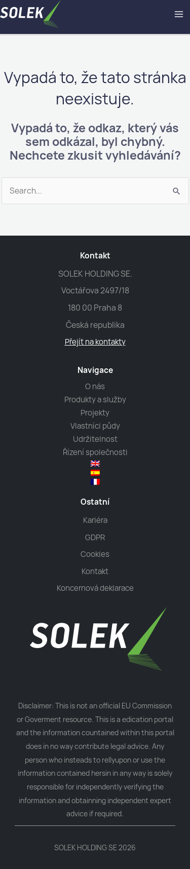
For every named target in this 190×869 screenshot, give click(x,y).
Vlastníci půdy (95, 426)
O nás (95, 386)
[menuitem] (95, 463)
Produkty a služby (95, 399)
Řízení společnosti (95, 452)
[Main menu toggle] (179, 14)
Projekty (95, 412)
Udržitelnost (95, 439)
